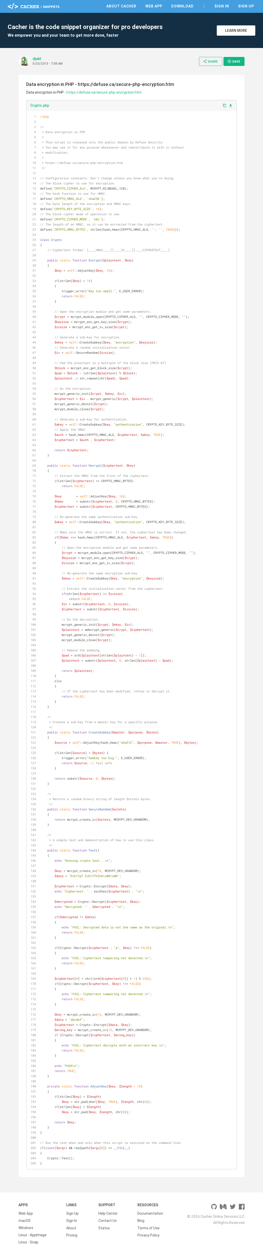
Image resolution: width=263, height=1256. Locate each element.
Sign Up (246, 6)
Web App (153, 6)
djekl (37, 58)
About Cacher (121, 6)
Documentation (150, 1213)
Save (233, 61)
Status (104, 1227)
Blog (140, 1220)
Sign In (221, 6)
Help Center (108, 1213)
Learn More (236, 30)
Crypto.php (39, 105)
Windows (25, 1227)
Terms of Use (148, 1227)
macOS (24, 1220)
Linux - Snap (28, 1242)
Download (182, 6)
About (71, 1227)
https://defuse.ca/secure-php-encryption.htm (104, 92)
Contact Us (107, 1220)
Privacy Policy (148, 1235)
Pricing (71, 1235)
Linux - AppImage (32, 1235)
